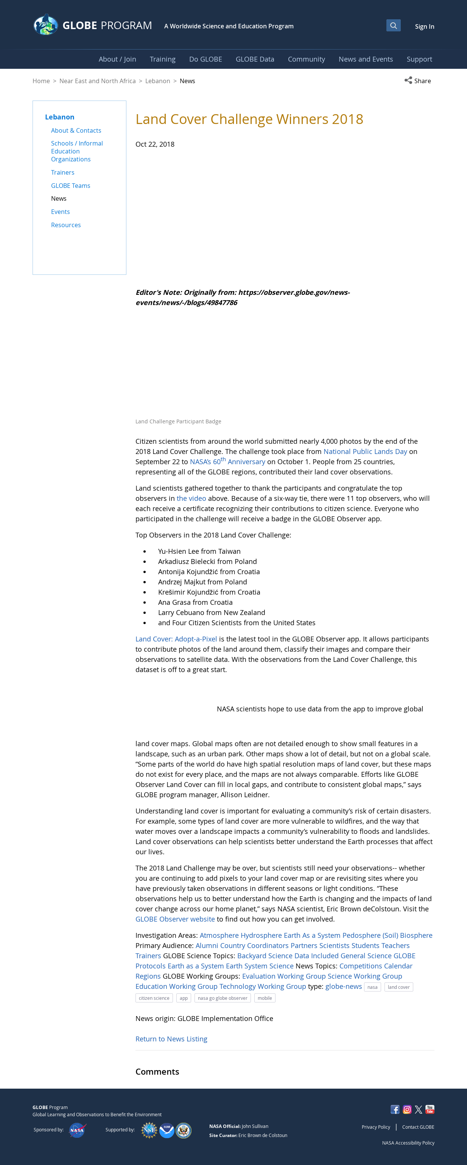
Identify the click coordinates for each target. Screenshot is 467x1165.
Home (41, 81)
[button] (419, 80)
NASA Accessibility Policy (408, 1143)
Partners (305, 945)
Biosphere (416, 935)
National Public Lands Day (365, 451)
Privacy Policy (376, 1127)
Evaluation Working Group (285, 976)
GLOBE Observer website (175, 918)
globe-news (344, 986)
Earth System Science (261, 965)
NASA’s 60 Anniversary (227, 461)
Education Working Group (177, 986)
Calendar (398, 965)
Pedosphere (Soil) (371, 935)
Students (366, 945)
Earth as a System (197, 965)
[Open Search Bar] (393, 25)
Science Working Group (365, 976)
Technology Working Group (263, 986)
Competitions (361, 965)
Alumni (208, 945)
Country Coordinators (255, 945)
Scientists (335, 945)
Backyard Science (265, 955)
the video (191, 498)
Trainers (149, 955)
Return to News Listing (171, 1038)
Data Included (317, 955)
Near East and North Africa (97, 81)
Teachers (395, 945)
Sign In (424, 26)
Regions (149, 976)
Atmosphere (220, 935)
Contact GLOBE (418, 1127)
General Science (367, 955)
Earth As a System (313, 935)
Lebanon (157, 81)
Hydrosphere (262, 935)
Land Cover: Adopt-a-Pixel (176, 638)
